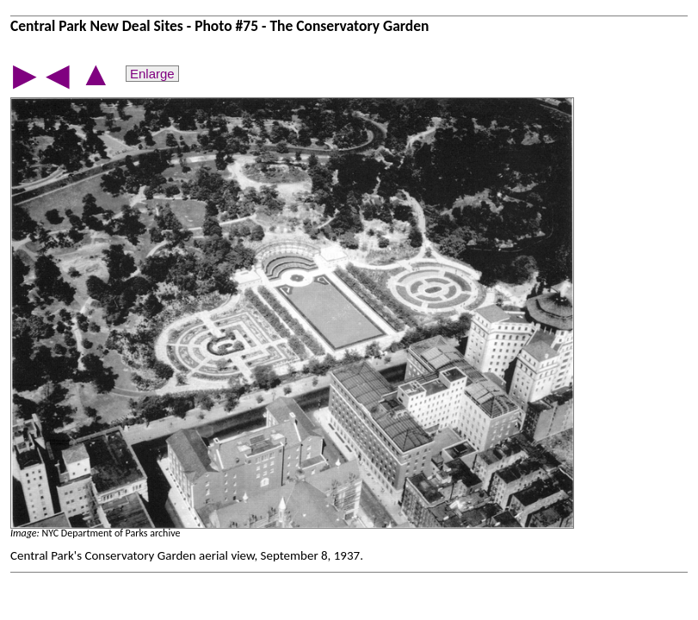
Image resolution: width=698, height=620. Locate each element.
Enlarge (152, 73)
